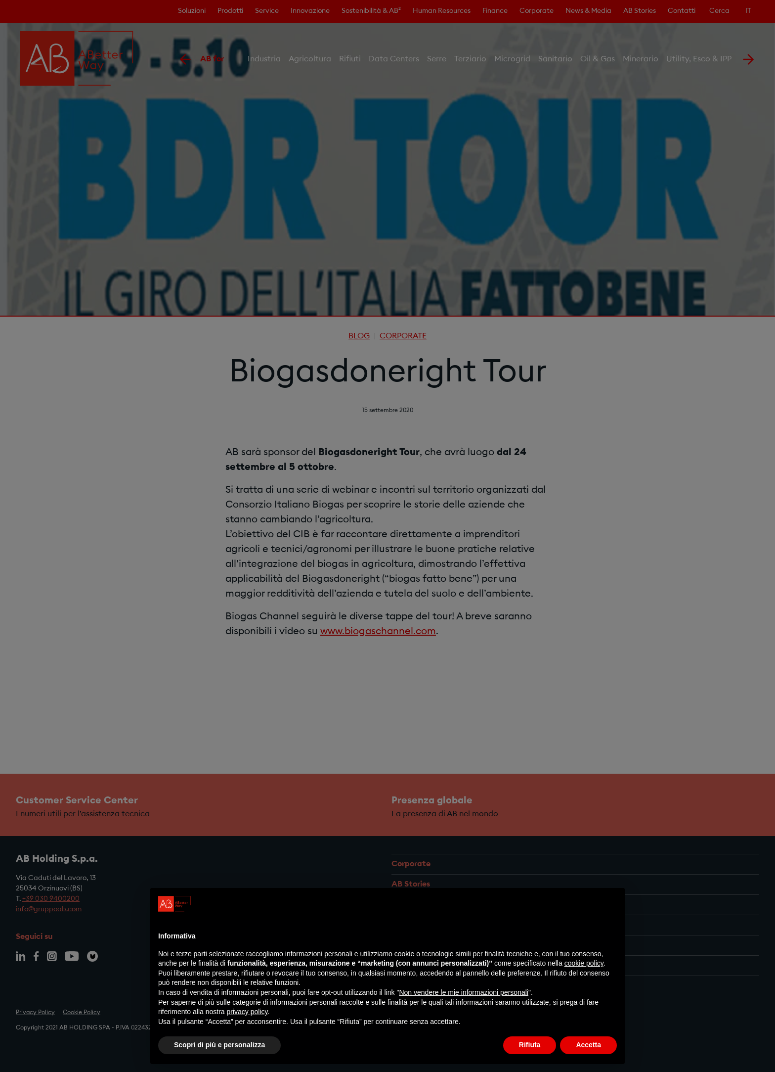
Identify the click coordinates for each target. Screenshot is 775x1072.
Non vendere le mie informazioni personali (463, 992)
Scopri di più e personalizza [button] (219, 1045)
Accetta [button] (588, 1045)
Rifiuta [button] (530, 1045)
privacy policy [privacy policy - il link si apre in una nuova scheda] (247, 1012)
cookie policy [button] (583, 963)
